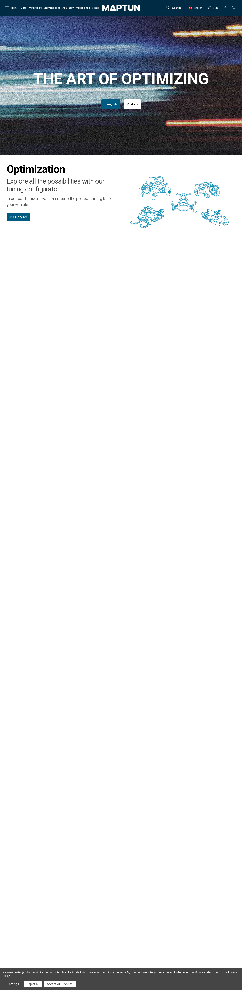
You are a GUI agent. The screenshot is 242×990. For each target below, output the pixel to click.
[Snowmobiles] (51, 7)
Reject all (33, 984)
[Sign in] (225, 7)
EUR (213, 7)
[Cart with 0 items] (234, 8)
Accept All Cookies (60, 984)
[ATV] (64, 7)
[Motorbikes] (83, 7)
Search (173, 7)
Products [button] (132, 104)
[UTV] (71, 7)
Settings (13, 984)
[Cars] (24, 7)
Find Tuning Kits (18, 217)
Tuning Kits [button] (110, 104)
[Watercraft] (35, 7)
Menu (11, 7)
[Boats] (95, 7)
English (195, 8)
